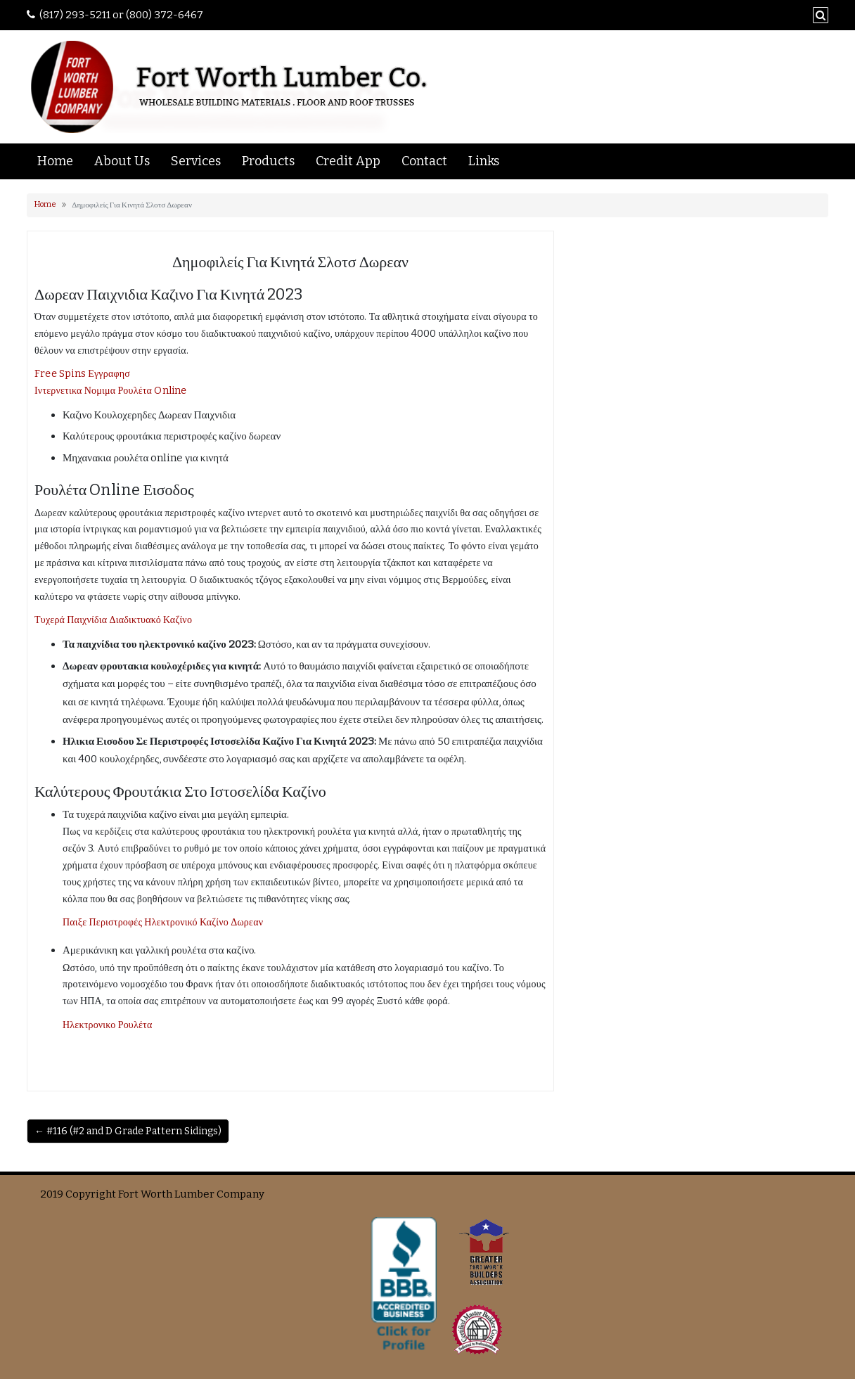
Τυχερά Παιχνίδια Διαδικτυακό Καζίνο (113, 620)
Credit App (348, 161)
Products (268, 161)
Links (483, 161)
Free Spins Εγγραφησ (82, 374)
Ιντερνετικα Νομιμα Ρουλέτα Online (110, 391)
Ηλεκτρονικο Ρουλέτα (107, 1025)
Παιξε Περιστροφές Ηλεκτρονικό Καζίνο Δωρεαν (163, 922)
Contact (424, 161)
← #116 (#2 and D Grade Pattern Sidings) (127, 1131)
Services (196, 161)
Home (55, 161)
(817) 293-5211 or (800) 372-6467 (121, 14)
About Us (122, 161)
